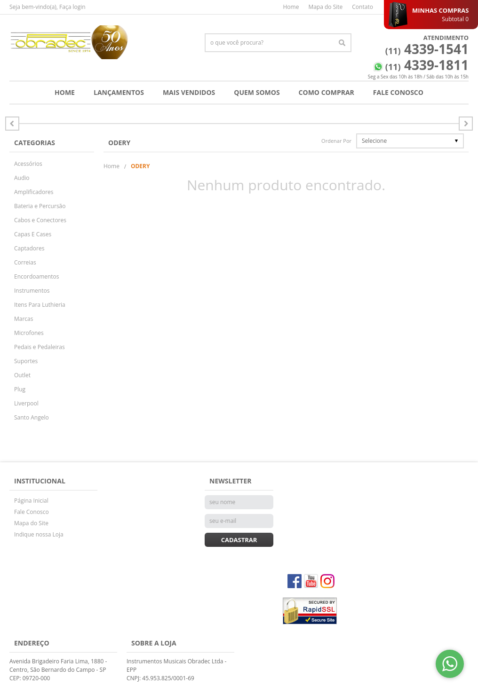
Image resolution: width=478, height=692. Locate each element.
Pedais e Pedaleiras (39, 347)
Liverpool (26, 403)
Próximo (12, 124)
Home (291, 7)
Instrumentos (31, 291)
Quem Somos (256, 92)
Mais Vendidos (189, 92)
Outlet (22, 375)
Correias (25, 262)
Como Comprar (326, 92)
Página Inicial (31, 501)
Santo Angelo (31, 417)
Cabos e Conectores (40, 220)
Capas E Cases (32, 234)
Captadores (29, 248)
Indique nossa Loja (39, 534)
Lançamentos (119, 92)
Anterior (466, 124)
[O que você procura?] (342, 42)
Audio (22, 178)
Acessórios (28, 164)
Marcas (23, 319)
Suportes (26, 361)
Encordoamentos (36, 276)
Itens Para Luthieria (39, 305)
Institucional (39, 480)
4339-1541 (427, 49)
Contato (362, 7)
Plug (19, 389)
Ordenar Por (336, 140)
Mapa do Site (325, 7)
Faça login (72, 7)
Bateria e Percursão (40, 206)
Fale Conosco (398, 92)
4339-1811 (427, 65)
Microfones (29, 333)
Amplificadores (34, 192)
